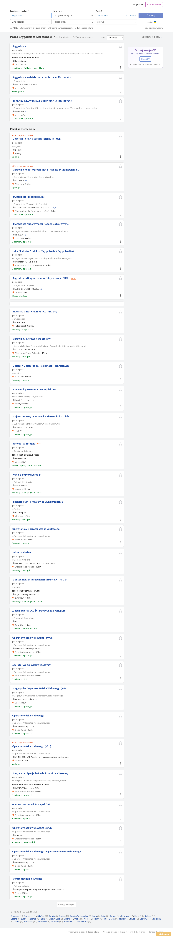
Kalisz (103, 916)
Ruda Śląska (109, 919)
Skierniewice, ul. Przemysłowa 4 (29, 265)
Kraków (147, 916)
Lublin (17, 292)
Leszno (14, 919)
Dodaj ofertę (154, 4)
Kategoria (57, 11)
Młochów (19, 516)
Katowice (125, 916)
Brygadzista (19, 46)
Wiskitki (18, 760)
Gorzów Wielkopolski (79, 916)
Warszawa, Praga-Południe (27, 353)
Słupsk (133, 919)
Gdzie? (99, 11)
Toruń (17, 921)
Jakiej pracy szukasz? (19, 11)
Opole (77, 919)
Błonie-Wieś (20, 539)
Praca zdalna (93, 932)
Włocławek (42, 921)
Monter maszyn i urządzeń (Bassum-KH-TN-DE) (39, 579)
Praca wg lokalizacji (76, 932)
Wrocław (55, 921)
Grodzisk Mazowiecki (24, 566)
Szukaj (152, 15)
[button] (120, 46)
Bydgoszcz (28, 916)
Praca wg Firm (126, 932)
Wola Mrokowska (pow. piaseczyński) (32, 211)
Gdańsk (40, 916)
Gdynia (52, 916)
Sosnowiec (144, 919)
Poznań (95, 919)
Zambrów (68, 921)
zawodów (158, 28)
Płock (86, 919)
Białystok (15, 916)
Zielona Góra (82, 921)
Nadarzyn (19, 489)
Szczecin (157, 919)
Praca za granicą (110, 932)
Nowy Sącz (55, 919)
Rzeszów (122, 919)
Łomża (33, 919)
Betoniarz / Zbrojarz (23, 443)
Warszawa (19, 184)
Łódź (43, 919)
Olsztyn (67, 919)
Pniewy (18, 893)
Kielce (136, 916)
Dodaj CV (145, 59)
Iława (94, 916)
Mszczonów (20, 64)
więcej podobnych (66, 904)
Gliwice (62, 916)
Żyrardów (19, 597)
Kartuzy (113, 916)
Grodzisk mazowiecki (24, 675)
